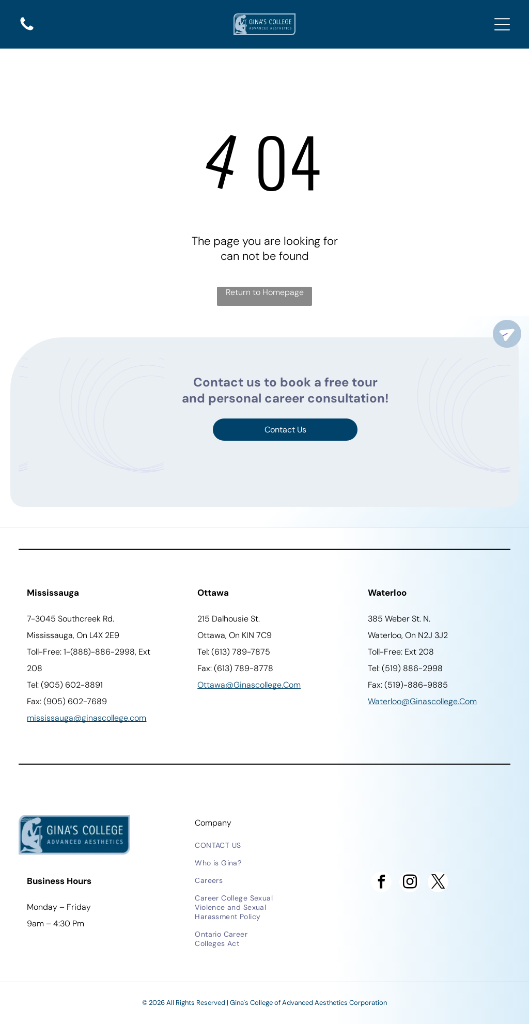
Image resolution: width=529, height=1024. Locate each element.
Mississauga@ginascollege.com (86, 717)
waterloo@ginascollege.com (422, 701)
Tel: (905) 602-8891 (65, 684)
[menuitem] (236, 845)
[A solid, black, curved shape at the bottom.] (27, 29)
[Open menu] (502, 24)
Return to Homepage (265, 292)
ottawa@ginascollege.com (249, 684)
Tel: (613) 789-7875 (233, 651)
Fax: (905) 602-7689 (67, 701)
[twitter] (438, 883)
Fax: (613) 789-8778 (235, 668)
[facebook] (381, 883)
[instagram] (409, 883)
